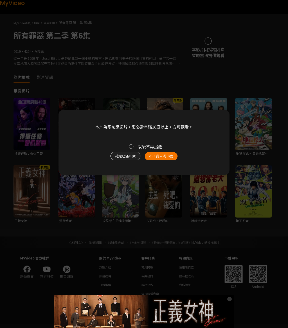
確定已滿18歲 (120, 158)
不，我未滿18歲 (166, 158)
